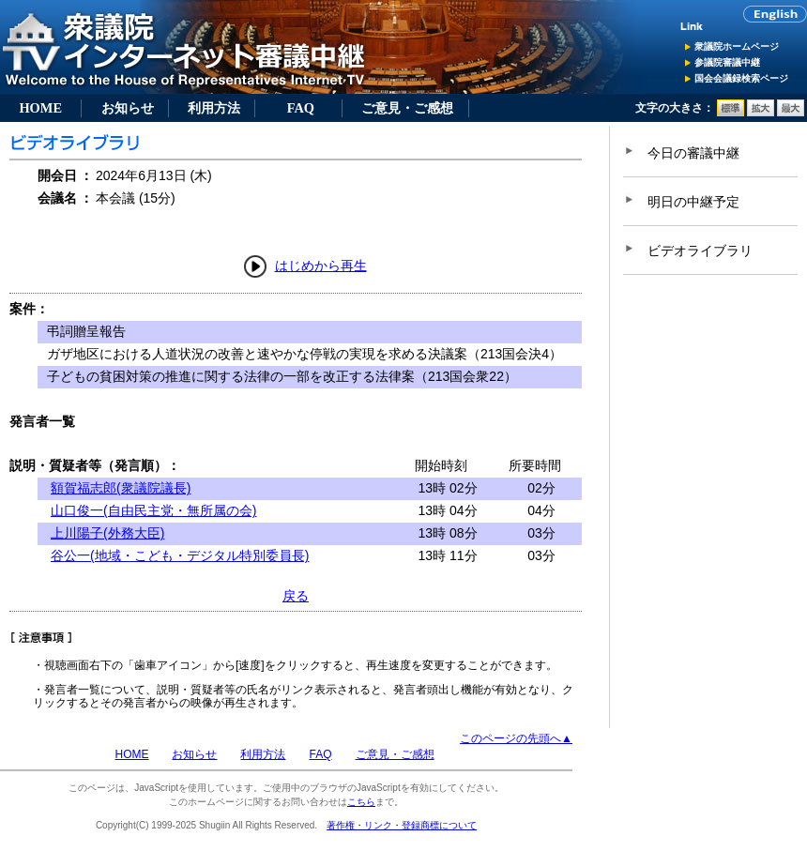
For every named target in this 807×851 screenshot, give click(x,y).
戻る (295, 595)
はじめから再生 (321, 265)
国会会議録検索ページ (741, 78)
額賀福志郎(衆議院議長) (120, 487)
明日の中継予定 (693, 201)
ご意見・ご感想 (407, 107)
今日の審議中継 (693, 152)
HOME (40, 107)
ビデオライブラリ (700, 250)
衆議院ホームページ (736, 46)
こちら (361, 802)
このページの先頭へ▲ (516, 738)
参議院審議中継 (727, 62)
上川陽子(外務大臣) (107, 532)
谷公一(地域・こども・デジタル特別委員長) (180, 555)
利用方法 (214, 107)
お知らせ (127, 107)
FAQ (300, 107)
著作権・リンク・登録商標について (402, 825)
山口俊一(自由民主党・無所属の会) (153, 510)
